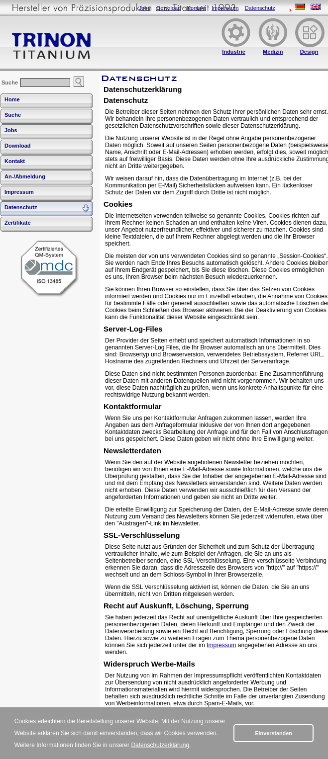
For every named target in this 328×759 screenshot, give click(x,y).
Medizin (273, 52)
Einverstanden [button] (273, 733)
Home (12, 99)
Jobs (10, 130)
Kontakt (14, 161)
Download (17, 146)
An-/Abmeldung (24, 176)
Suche (12, 115)
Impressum (19, 192)
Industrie (233, 52)
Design (309, 52)
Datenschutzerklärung (160, 745)
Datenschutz (20, 207)
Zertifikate (17, 223)
